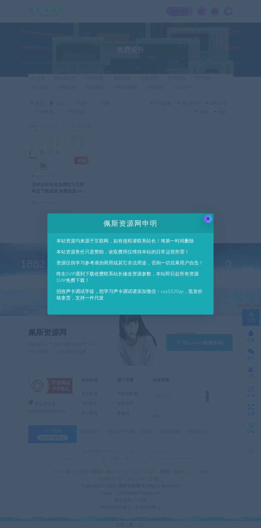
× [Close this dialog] (208, 218)
